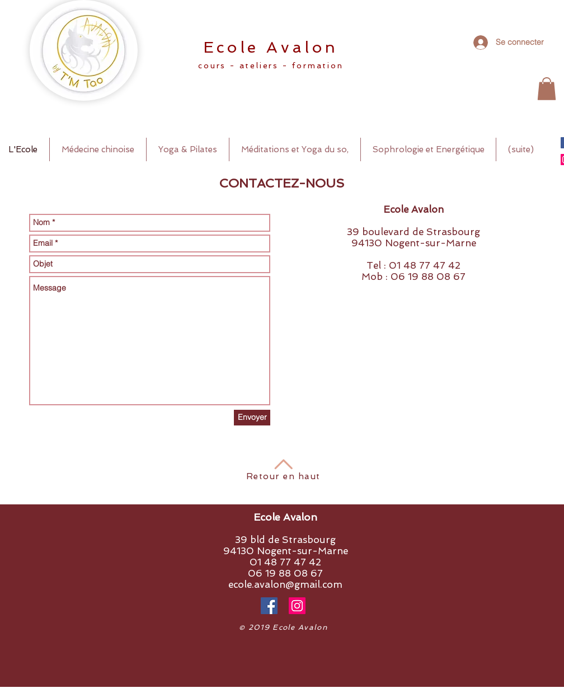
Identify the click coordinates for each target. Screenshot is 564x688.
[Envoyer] (252, 417)
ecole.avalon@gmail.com (285, 584)
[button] (546, 88)
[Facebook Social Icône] (269, 605)
